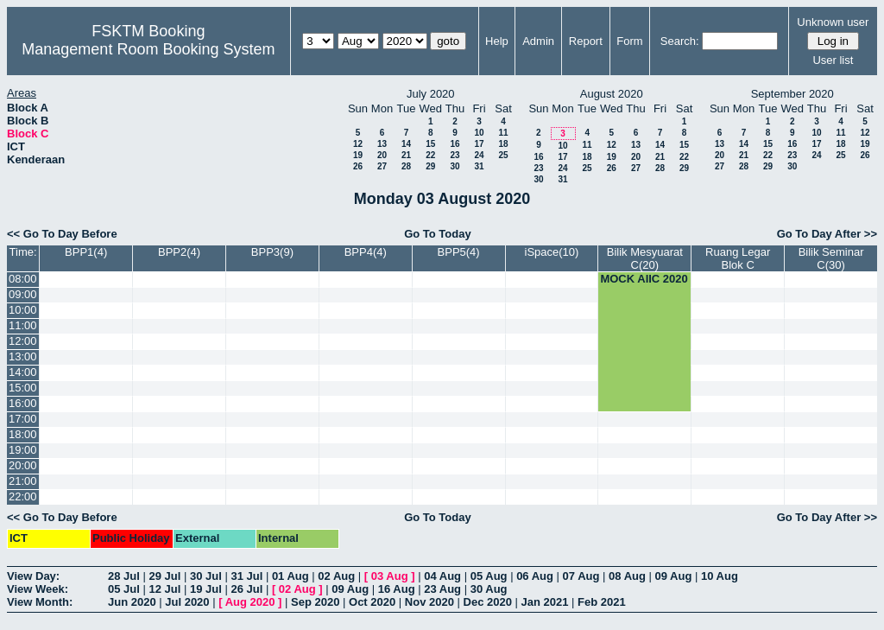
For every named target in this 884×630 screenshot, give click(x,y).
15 (430, 144)
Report (586, 41)
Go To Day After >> (827, 233)
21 (406, 155)
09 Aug (673, 576)
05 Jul (124, 588)
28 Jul (124, 576)
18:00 (23, 434)
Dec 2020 (488, 601)
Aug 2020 (250, 601)
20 (382, 155)
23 (454, 155)
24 (478, 155)
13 (382, 144)
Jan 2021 (545, 601)
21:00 (23, 480)
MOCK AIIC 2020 (643, 278)
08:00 (23, 278)
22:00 (23, 496)
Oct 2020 (372, 601)
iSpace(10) (552, 251)
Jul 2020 (187, 601)
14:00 (23, 372)
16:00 (23, 403)
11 (503, 132)
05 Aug (489, 576)
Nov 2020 (429, 601)
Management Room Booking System (148, 49)
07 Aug (581, 576)
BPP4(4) (365, 251)
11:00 (23, 325)
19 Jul (206, 588)
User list (832, 60)
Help (496, 41)
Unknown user (832, 22)
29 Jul (164, 576)
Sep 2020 (315, 601)
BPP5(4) (459, 251)
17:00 (23, 418)
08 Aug (627, 576)
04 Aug (442, 576)
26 (358, 166)
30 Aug (489, 588)
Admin (538, 41)
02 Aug (336, 576)
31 (478, 166)
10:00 (23, 309)
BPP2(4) (179, 251)
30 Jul (206, 576)
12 (358, 144)
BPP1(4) (86, 251)
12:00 (23, 340)
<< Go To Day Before (62, 233)
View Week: (37, 588)
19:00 (23, 449)
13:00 (23, 356)
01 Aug (290, 576)
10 (478, 132)
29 (430, 166)
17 (478, 144)
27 (382, 166)
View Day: (33, 576)
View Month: (40, 601)
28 (406, 166)
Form (629, 41)
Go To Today (437, 233)
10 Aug (719, 576)
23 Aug (442, 588)
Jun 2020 (132, 601)
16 (454, 144)
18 (503, 144)
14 (406, 144)
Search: (679, 41)
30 (454, 166)
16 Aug (396, 588)
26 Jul (246, 588)
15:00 (23, 387)
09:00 (23, 294)
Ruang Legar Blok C (737, 258)
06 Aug (534, 576)
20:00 (23, 465)
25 (503, 155)
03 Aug (389, 576)
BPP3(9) (272, 251)
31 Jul (246, 576)
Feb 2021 (602, 601)
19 (358, 155)
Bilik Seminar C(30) (831, 258)
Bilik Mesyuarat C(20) (645, 258)
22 (430, 155)
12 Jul (164, 588)
